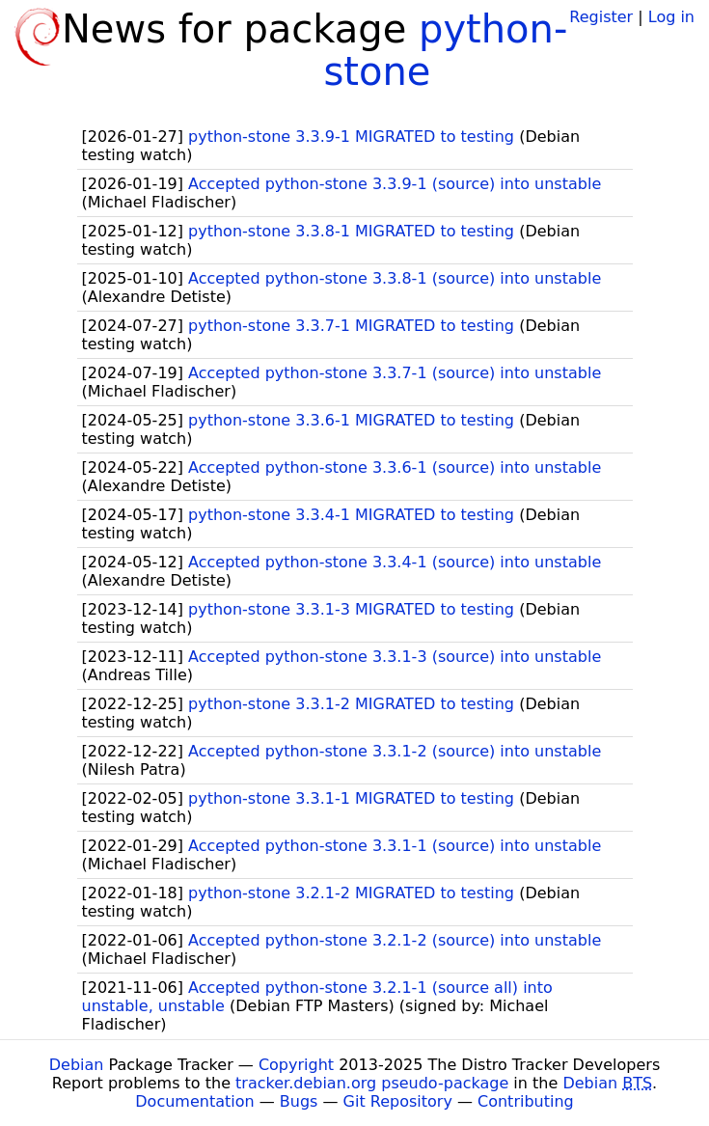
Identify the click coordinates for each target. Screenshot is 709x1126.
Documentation (194, 1101)
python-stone (446, 50)
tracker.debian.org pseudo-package (371, 1083)
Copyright (296, 1065)
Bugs (299, 1101)
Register (601, 17)
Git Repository (397, 1101)
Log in (671, 17)
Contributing (525, 1101)
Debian (76, 1065)
